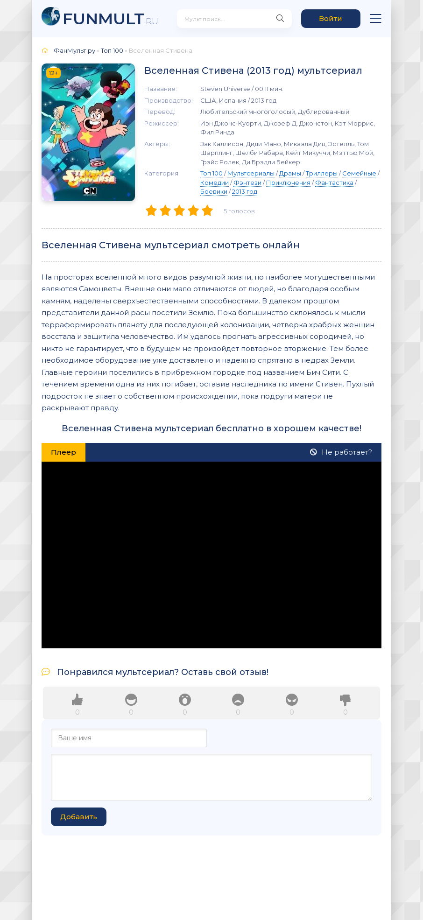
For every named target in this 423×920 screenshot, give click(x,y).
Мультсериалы (251, 173)
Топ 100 (211, 173)
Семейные (359, 173)
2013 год (244, 191)
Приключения (288, 182)
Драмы (290, 173)
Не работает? (341, 452)
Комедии (214, 182)
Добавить (78, 816)
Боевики (213, 191)
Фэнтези (247, 182)
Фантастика (334, 182)
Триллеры (322, 173)
